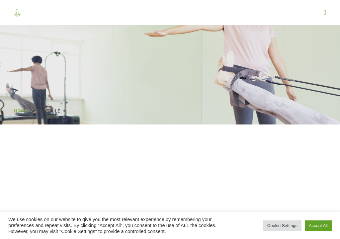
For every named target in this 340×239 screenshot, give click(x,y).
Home (20, 111)
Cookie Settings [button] (282, 225)
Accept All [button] (318, 225)
